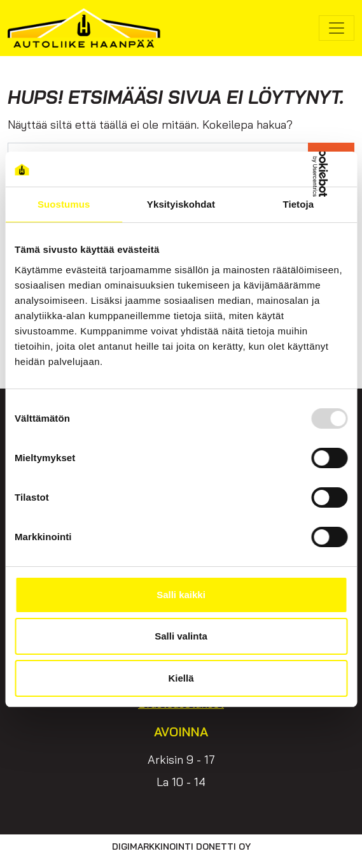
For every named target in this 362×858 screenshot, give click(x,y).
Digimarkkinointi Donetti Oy (181, 846)
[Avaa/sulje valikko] (336, 28)
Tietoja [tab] (298, 204)
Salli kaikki (181, 594)
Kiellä (180, 678)
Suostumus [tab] (64, 204)
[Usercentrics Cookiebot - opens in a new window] (291, 169)
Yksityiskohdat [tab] (181, 204)
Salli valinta (181, 636)
